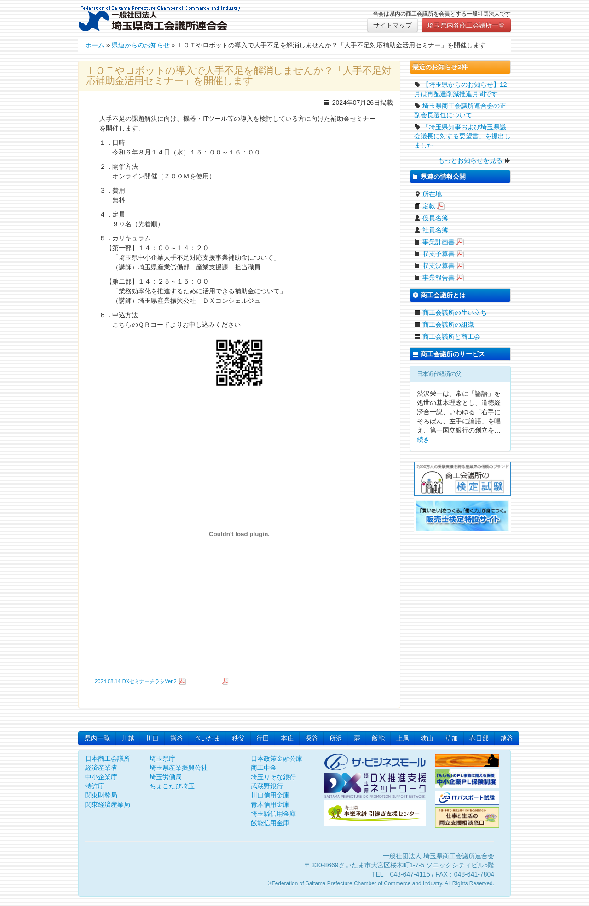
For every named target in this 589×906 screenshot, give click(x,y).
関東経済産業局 (107, 804)
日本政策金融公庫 (276, 758)
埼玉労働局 (166, 777)
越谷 (506, 738)
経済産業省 (101, 767)
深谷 (311, 738)
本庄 (287, 738)
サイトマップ (392, 25)
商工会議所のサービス (448, 354)
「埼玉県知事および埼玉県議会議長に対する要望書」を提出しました (462, 136)
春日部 (479, 738)
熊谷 (176, 738)
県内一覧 (97, 738)
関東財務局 (101, 795)
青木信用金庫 (270, 804)
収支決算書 (434, 265)
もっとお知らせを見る (470, 160)
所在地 (428, 194)
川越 (127, 738)
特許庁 (94, 786)
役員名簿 (431, 218)
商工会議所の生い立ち (450, 312)
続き (423, 439)
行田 (262, 738)
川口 (152, 738)
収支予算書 (434, 253)
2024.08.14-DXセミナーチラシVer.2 (136, 681)
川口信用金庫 (270, 795)
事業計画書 (434, 241)
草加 (451, 738)
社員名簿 (431, 230)
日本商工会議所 (107, 758)
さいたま (207, 738)
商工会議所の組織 (444, 324)
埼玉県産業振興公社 (179, 767)
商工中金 (264, 767)
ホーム (94, 45)
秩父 (238, 738)
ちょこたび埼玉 (172, 786)
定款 (424, 206)
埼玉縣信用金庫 (273, 813)
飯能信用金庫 (270, 822)
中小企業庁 (101, 777)
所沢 (335, 738)
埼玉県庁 (162, 758)
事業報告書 (434, 277)
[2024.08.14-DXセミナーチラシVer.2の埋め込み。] (239, 534)
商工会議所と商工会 (447, 336)
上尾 (402, 738)
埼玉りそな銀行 (273, 777)
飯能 (378, 738)
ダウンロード (205, 681)
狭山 (427, 738)
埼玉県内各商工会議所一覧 (466, 25)
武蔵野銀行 (267, 786)
